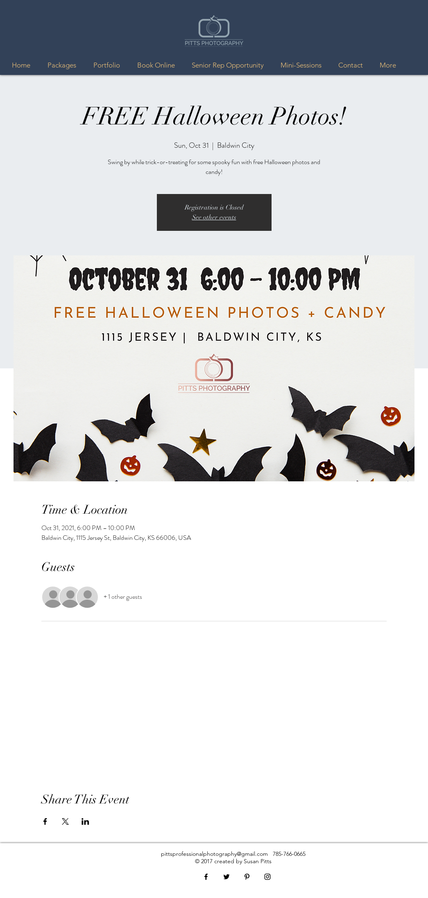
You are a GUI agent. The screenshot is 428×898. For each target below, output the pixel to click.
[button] (64, 65)
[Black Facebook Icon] (206, 877)
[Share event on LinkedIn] (85, 821)
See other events (214, 217)
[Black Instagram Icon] (267, 877)
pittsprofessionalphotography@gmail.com (214, 853)
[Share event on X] (65, 821)
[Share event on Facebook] (45, 821)
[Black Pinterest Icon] (247, 877)
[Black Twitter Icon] (226, 877)
